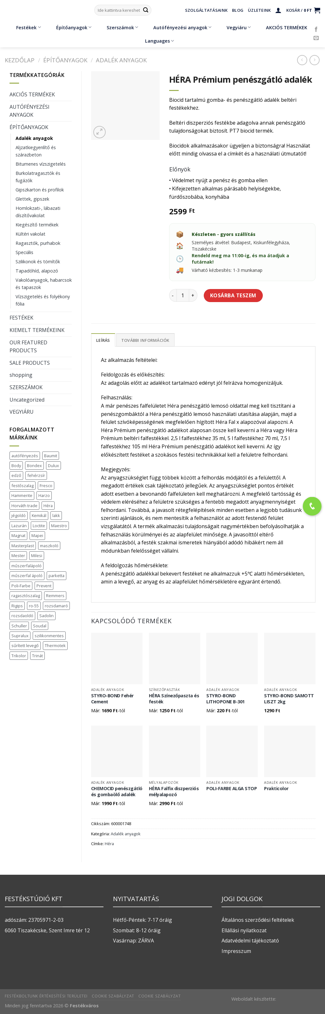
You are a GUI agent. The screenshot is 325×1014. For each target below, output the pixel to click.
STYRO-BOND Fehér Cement (112, 699)
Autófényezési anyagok (177, 27)
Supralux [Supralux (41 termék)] (20, 635)
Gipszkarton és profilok (40, 190)
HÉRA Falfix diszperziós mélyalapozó (174, 791)
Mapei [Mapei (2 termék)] (37, 535)
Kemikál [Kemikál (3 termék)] (39, 515)
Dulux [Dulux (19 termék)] (53, 465)
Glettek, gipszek (32, 199)
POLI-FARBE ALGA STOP (231, 788)
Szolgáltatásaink (206, 10)
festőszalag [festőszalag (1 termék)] (22, 485)
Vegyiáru (234, 27)
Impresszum (236, 951)
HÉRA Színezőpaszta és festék (174, 699)
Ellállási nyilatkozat (244, 930)
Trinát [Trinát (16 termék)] (37, 656)
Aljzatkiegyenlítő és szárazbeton (36, 151)
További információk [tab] (145, 340)
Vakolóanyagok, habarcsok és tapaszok (44, 283)
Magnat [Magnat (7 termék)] (18, 535)
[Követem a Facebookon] (316, 29)
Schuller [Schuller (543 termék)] (19, 626)
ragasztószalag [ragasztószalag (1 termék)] (25, 595)
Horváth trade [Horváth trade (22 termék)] (24, 505)
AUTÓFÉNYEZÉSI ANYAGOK (30, 111)
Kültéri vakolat (30, 234)
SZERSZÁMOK (26, 387)
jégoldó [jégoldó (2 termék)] (18, 515)
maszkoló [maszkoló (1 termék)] (49, 545)
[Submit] (145, 10)
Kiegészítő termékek (37, 225)
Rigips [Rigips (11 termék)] (17, 606)
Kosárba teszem (233, 295)
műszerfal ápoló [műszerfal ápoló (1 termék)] (27, 575)
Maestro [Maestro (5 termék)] (59, 525)
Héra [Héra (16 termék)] (48, 505)
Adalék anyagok (121, 60)
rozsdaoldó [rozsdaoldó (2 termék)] (22, 615)
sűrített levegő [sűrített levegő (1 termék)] (25, 645)
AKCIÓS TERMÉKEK (282, 27)
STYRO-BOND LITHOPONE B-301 (225, 699)
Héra (109, 843)
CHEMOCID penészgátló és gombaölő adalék (117, 791)
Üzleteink (259, 10)
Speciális (24, 252)
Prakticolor (276, 788)
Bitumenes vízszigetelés (41, 164)
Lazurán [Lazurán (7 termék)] (19, 525)
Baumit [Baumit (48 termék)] (50, 456)
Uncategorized (27, 399)
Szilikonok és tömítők (38, 262)
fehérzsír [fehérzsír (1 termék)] (36, 475)
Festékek (24, 27)
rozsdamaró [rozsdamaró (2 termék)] (56, 606)
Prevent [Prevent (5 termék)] (43, 586)
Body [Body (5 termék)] (16, 465)
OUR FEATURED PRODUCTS (28, 346)
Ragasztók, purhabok (38, 243)
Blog (237, 10)
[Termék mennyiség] (182, 295)
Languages (159, 41)
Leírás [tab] (103, 340)
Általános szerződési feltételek (258, 919)
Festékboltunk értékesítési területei (46, 996)
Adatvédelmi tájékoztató (250, 940)
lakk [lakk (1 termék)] (56, 515)
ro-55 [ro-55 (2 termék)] (34, 606)
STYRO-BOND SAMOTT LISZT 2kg (289, 699)
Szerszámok (117, 27)
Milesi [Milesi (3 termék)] (36, 555)
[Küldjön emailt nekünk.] (316, 38)
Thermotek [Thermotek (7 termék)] (55, 645)
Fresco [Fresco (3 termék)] (46, 485)
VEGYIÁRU (22, 411)
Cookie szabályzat (113, 996)
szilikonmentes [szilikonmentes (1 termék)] (49, 635)
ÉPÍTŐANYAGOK (65, 60)
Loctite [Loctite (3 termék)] (39, 525)
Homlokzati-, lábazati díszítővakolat (38, 211)
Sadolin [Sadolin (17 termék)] (46, 615)
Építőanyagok (69, 27)
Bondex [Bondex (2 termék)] (34, 465)
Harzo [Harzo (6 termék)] (44, 495)
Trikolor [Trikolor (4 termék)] (18, 656)
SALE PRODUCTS (30, 362)
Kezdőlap (20, 60)
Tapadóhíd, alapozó (37, 271)
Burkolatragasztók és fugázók (38, 176)
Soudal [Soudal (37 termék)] (39, 626)
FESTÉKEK (21, 317)
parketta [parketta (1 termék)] (56, 575)
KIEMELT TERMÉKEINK (37, 330)
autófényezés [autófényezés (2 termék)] (24, 456)
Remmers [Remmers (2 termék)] (55, 595)
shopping (21, 374)
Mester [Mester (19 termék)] (18, 555)
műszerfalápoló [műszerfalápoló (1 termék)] (26, 566)
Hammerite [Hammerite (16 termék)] (21, 495)
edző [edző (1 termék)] (16, 475)
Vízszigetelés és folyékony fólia (43, 300)
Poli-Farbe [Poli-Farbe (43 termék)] (20, 586)
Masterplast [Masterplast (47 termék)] (22, 545)
